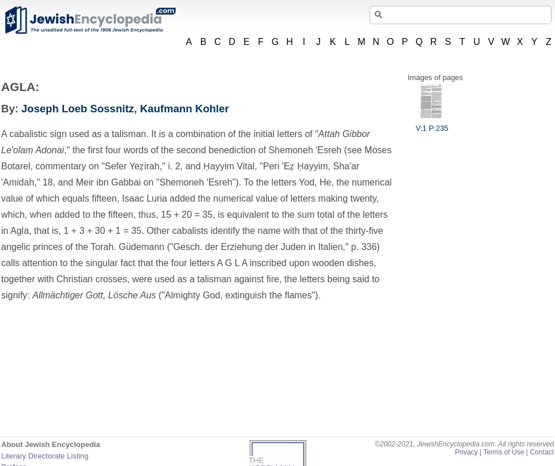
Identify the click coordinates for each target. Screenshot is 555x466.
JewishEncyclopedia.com (90, 20)
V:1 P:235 (432, 123)
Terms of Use (503, 452)
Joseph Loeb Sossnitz (77, 109)
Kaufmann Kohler (184, 109)
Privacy (466, 452)
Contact (542, 452)
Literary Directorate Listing (45, 456)
